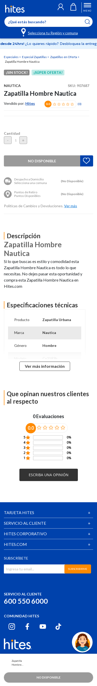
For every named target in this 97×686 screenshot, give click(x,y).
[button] (61, 7)
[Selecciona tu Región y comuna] (49, 32)
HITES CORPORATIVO (25, 533)
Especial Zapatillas (34, 57)
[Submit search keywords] (90, 22)
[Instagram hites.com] (12, 626)
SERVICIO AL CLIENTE (25, 523)
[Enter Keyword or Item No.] (48, 22)
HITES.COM (15, 544)
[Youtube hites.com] (43, 626)
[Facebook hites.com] (27, 626)
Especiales (11, 57)
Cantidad (12, 133)
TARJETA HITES (19, 512)
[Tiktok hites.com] (58, 626)
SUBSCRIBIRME (77, 568)
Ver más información (45, 366)
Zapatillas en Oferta (64, 57)
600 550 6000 (26, 601)
